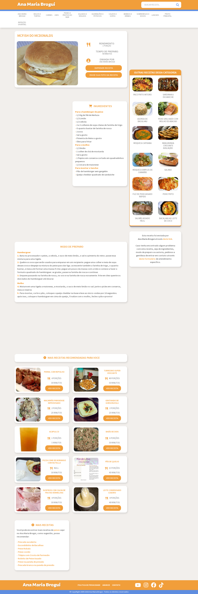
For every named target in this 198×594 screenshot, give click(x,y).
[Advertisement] (42, 120)
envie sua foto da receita (104, 75)
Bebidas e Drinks (128, 15)
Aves (57, 15)
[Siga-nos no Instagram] (146, 586)
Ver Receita (54, 388)
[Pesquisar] (177, 5)
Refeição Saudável (22, 23)
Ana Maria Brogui (22, 15)
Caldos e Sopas (113, 15)
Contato (116, 585)
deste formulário (147, 259)
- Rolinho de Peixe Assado (29, 558)
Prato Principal (167, 15)
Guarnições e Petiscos (98, 15)
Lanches (155, 15)
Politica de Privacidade (89, 585)
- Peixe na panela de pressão (30, 562)
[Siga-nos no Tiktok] (161, 586)
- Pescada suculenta (26, 542)
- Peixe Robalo (24, 548)
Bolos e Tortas (37, 15)
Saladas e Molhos (82, 15)
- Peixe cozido (23, 552)
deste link (167, 239)
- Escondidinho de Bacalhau (30, 545)
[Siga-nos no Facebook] (153, 586)
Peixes (57, 530)
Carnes (49, 15)
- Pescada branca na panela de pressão (35, 565)
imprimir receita (103, 68)
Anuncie (106, 585)
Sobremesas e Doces (143, 15)
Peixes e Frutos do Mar (67, 15)
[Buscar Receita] (157, 5)
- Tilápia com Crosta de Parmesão (33, 555)
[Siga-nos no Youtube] (138, 586)
